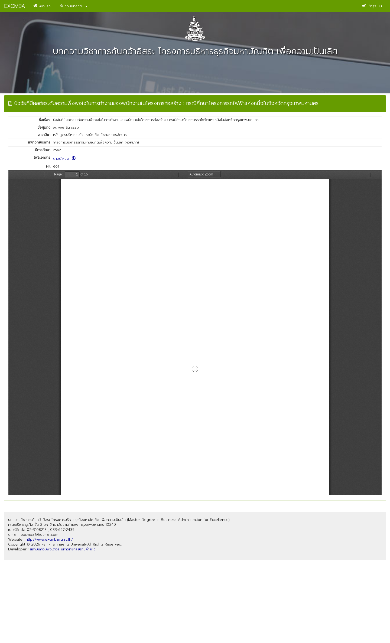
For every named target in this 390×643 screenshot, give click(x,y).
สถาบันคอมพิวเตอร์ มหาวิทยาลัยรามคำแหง (63, 549)
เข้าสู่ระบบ (372, 6)
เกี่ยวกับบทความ (73, 6)
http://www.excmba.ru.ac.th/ (49, 539)
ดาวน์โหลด (64, 158)
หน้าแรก (42, 6)
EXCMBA (14, 6)
